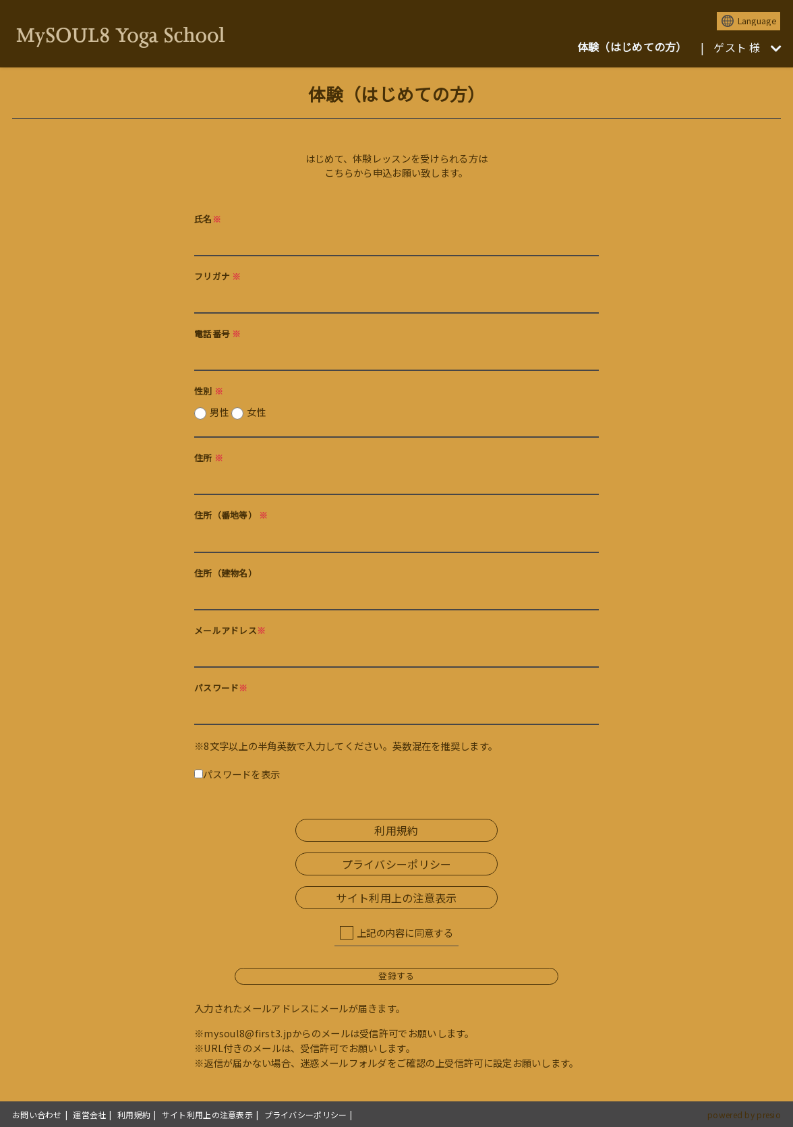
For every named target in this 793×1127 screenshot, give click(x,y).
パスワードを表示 (237, 774)
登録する (396, 975)
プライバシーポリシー (397, 864)
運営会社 (89, 1114)
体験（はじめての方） (632, 46)
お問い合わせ (37, 1114)
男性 (238, 412)
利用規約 (396, 830)
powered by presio (744, 1114)
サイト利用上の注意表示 (396, 898)
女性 (256, 412)
